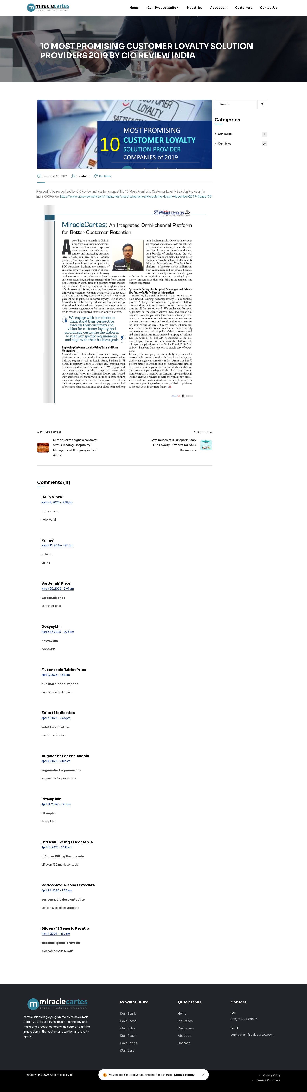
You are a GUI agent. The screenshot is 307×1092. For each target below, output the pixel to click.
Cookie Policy (184, 1074)
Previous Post (49, 432)
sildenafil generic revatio (65, 928)
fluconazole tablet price (64, 670)
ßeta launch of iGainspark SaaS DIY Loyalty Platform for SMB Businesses (173, 445)
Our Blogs (242, 134)
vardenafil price (56, 583)
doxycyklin (51, 626)
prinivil (48, 540)
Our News (105, 176)
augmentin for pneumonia (65, 756)
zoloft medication (58, 713)
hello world (52, 497)
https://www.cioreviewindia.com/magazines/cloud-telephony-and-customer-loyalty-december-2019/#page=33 (136, 196)
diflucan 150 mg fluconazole (67, 842)
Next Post (203, 432)
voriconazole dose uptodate (68, 885)
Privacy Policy (272, 1075)
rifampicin (51, 799)
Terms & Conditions (268, 1080)
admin (84, 176)
